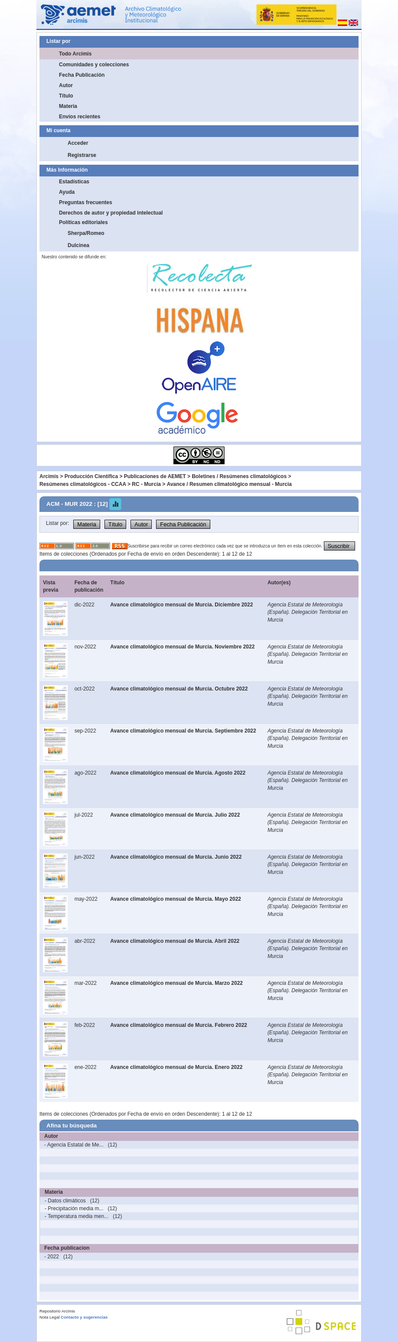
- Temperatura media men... (76, 1216)
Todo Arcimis (75, 54)
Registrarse (82, 155)
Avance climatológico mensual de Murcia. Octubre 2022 (179, 689)
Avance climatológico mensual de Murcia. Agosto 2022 (177, 773)
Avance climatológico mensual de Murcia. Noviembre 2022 (182, 647)
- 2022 (51, 1257)
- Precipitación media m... (74, 1208)
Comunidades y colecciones (94, 65)
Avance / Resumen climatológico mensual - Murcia (229, 484)
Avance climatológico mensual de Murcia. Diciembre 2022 (181, 605)
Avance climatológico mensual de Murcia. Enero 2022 (176, 1067)
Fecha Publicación (81, 75)
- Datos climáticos (65, 1201)
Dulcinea (78, 245)
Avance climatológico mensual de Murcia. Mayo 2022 (175, 899)
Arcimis (49, 476)
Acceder (78, 143)
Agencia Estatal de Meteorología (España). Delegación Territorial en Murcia (308, 612)
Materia (68, 106)
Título (66, 96)
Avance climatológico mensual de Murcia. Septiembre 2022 (183, 731)
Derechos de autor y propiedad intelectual (111, 213)
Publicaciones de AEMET (155, 476)
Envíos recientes (79, 117)
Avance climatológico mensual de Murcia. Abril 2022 (174, 941)
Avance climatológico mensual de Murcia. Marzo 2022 (176, 983)
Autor (66, 85)
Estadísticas (74, 182)
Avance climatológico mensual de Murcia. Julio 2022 (175, 815)
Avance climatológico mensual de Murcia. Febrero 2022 (178, 1025)
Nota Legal (49, 1317)
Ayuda (67, 192)
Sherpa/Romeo (86, 233)
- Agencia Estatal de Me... (74, 1145)
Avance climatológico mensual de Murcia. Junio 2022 (175, 857)
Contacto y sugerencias (84, 1317)
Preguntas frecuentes (85, 202)
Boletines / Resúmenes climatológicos (239, 476)
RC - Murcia (146, 484)
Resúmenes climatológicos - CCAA (82, 484)
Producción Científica (91, 476)
